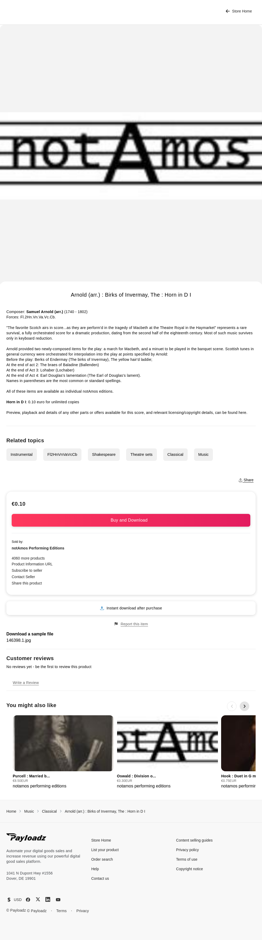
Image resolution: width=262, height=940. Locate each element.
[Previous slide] (232, 706)
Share (246, 480)
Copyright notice (189, 869)
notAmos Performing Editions (38, 548)
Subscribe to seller (27, 570)
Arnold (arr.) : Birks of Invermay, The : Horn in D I (105, 811)
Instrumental (22, 454)
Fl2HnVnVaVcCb (62, 454)
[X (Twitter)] (38, 899)
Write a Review (26, 683)
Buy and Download (131, 520)
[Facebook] (28, 899)
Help (95, 869)
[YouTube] (58, 899)
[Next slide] (244, 706)
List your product (105, 850)
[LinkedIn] (47, 899)
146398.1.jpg (18, 640)
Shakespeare (103, 454)
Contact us (100, 878)
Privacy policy (187, 850)
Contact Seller (23, 577)
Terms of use (186, 859)
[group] (63, 752)
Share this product (27, 583)
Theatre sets (141, 454)
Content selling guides (194, 840)
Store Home (239, 11)
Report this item (131, 624)
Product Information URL (32, 564)
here (242, 412)
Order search (102, 859)
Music (203, 454)
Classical (175, 454)
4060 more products (28, 558)
